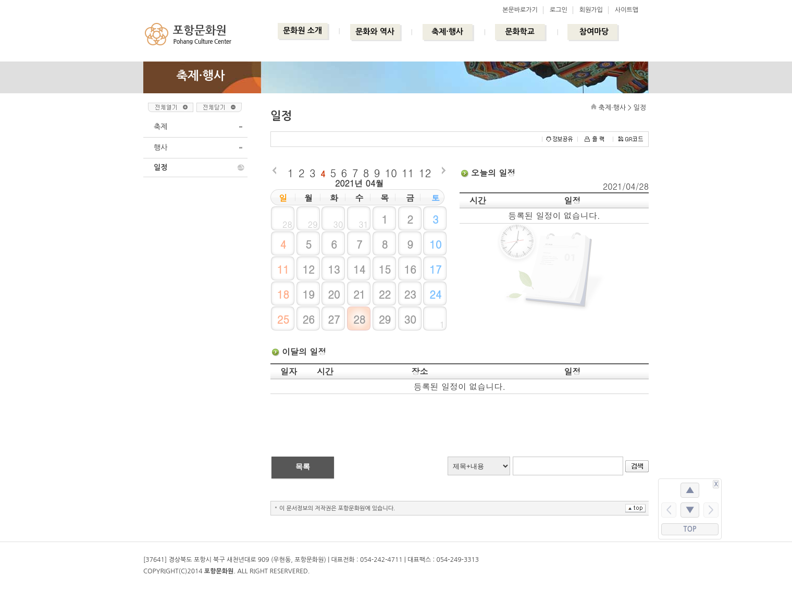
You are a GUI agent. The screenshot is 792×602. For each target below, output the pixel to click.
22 (385, 294)
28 (359, 319)
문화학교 (519, 31)
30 (410, 319)
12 (425, 172)
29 (385, 319)
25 (283, 319)
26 (308, 319)
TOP (690, 529)
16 (410, 269)
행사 (160, 147)
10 (391, 172)
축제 (160, 126)
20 (334, 294)
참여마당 (594, 31)
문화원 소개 (302, 30)
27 (334, 319)
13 (334, 269)
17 (435, 269)
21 (359, 294)
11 (408, 172)
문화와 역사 (374, 31)
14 (359, 269)
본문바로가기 (520, 10)
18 (283, 294)
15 (385, 269)
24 (435, 294)
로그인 (558, 10)
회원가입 (591, 10)
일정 (160, 167)
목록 (302, 466)
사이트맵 (626, 10)
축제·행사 (447, 31)
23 (410, 294)
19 (308, 294)
